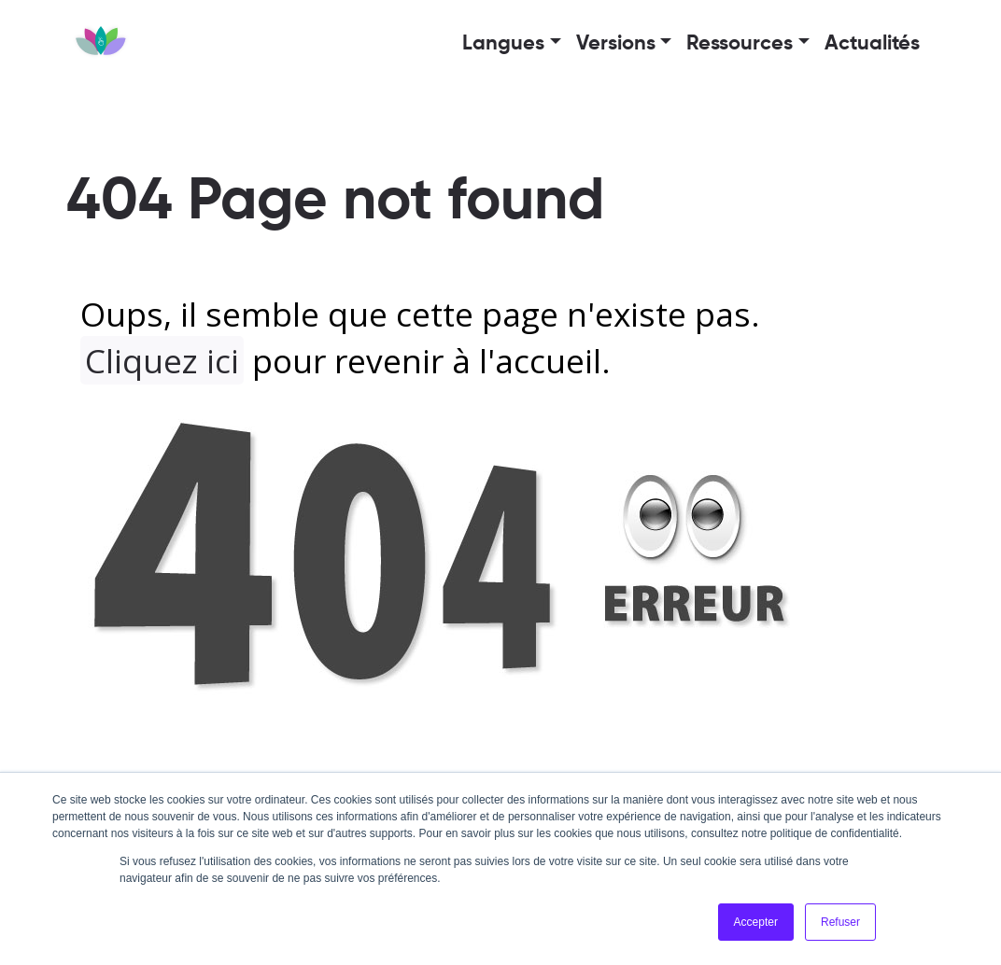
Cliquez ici (162, 360)
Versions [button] (616, 44)
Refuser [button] (840, 922)
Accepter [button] (756, 922)
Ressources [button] (739, 44)
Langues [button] (503, 44)
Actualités (872, 44)
